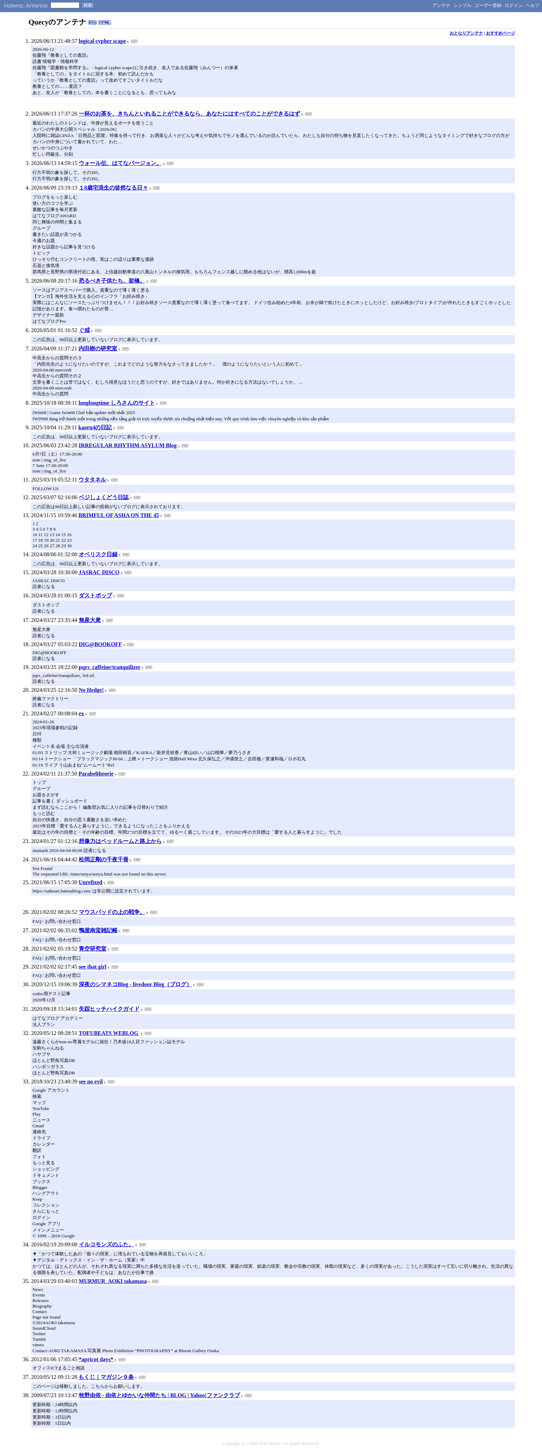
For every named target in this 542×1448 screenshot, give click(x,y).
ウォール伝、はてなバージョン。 (120, 163)
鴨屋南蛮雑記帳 (98, 930)
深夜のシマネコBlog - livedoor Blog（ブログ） (135, 984)
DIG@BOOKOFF (100, 644)
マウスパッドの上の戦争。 (112, 912)
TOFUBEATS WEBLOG (109, 1033)
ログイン (514, 5)
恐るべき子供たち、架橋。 (112, 281)
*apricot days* (96, 1359)
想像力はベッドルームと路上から (120, 841)
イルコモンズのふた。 (106, 1244)
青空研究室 (92, 949)
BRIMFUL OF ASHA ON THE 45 (118, 515)
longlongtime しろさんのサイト (116, 403)
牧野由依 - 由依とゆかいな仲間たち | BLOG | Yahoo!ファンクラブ (159, 1395)
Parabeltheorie (95, 774)
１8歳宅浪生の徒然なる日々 (113, 188)
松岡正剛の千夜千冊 (104, 859)
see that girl (92, 967)
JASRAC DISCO (99, 572)
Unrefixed (90, 882)
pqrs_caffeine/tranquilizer (110, 667)
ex (81, 713)
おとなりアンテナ (466, 33)
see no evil (91, 1081)
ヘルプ (532, 5)
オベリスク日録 (98, 554)
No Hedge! (91, 690)
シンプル (462, 5)
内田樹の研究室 (97, 348)
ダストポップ (95, 595)
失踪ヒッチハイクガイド (109, 1009)
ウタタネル (92, 480)
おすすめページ (500, 33)
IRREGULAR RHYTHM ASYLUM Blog (128, 445)
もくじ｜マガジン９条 (106, 1377)
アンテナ (441, 5)
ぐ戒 (84, 330)
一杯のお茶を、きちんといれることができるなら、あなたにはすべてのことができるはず (189, 114)
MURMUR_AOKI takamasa (113, 1281)
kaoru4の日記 (95, 427)
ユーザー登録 (488, 5)
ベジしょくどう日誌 (104, 497)
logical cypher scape (102, 41)
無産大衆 (90, 620)
